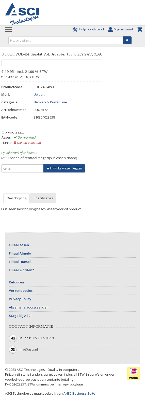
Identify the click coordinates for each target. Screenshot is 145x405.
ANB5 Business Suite (79, 393)
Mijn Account (121, 29)
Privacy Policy (20, 299)
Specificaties (43, 198)
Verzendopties (21, 290)
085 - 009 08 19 (42, 338)
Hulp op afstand (88, 29)
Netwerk (40, 102)
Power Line (58, 102)
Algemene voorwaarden (29, 307)
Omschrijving (16, 198)
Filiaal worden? (21, 270)
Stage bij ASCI (20, 315)
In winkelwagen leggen (64, 168)
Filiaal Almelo (20, 253)
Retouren (16, 282)
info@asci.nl (28, 349)
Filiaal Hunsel (20, 261)
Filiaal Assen (19, 245)
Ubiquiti (39, 94)
